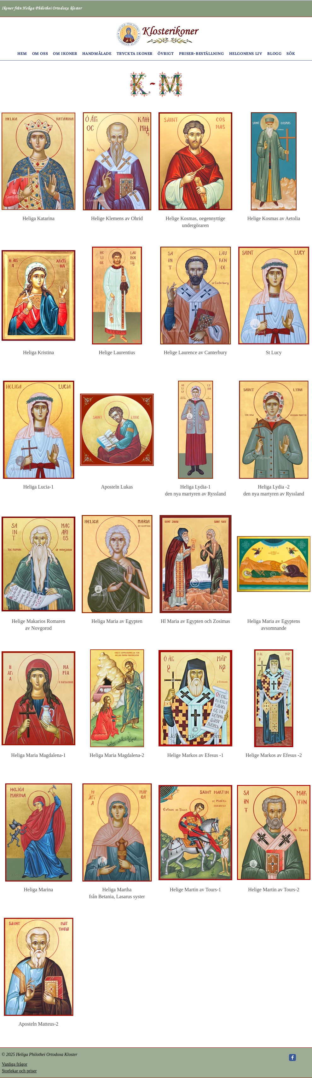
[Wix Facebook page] (292, 1057)
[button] (40, 53)
